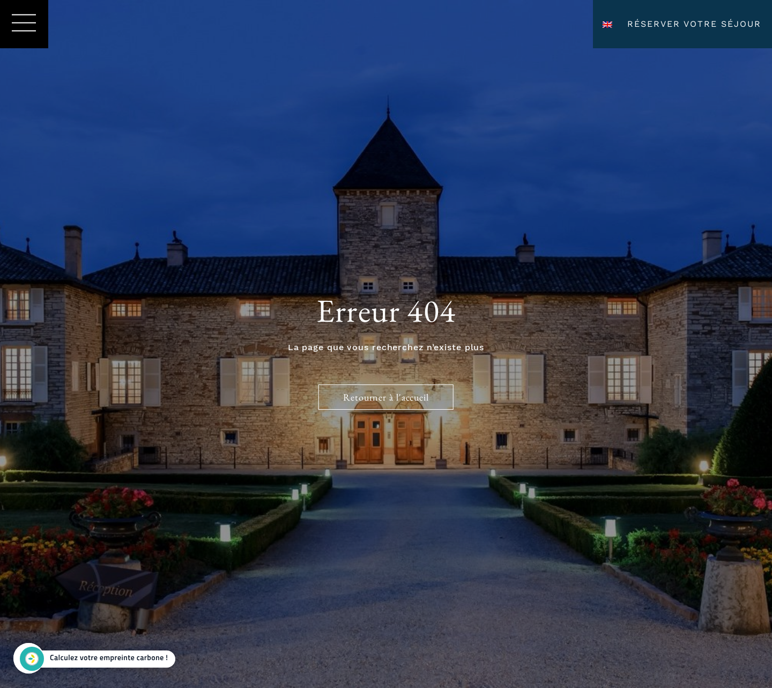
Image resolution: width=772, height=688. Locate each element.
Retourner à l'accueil (386, 397)
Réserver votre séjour (694, 24)
